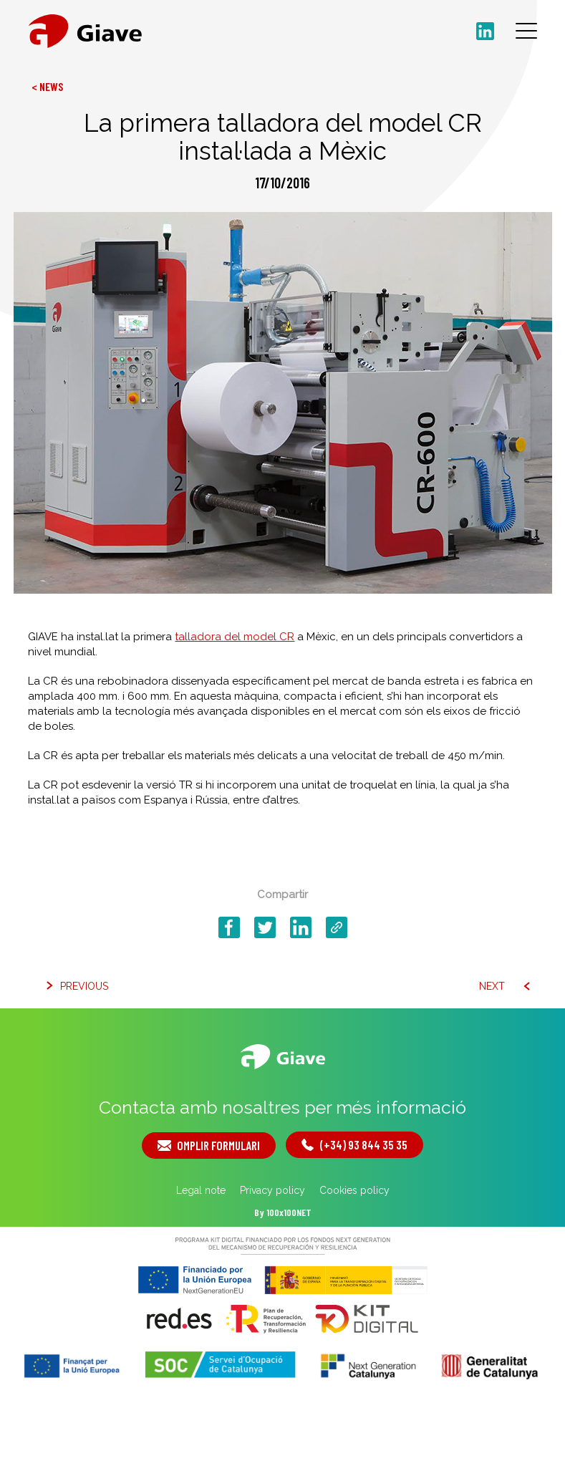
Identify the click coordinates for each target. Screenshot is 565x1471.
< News (47, 86)
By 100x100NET (283, 1212)
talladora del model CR (234, 636)
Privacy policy (272, 1190)
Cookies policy (354, 1190)
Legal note (201, 1190)
